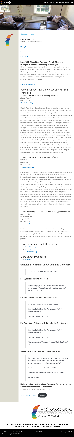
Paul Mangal (24, 52)
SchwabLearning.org (31, 247)
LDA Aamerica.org (31, 252)
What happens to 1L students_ (28, 395)
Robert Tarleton (25, 57)
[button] (9, 2)
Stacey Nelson (25, 47)
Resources (36, 427)
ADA (47, 424)
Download (42, 395)
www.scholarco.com (27, 167)
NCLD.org (28, 249)
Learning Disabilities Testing (33, 424)
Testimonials (47, 427)
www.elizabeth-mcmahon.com (30, 224)
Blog (28, 427)
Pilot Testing (16, 424)
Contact (57, 427)
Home (6, 2)
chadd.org (28, 259)
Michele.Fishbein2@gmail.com (30, 103)
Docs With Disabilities (27, 84)
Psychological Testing (59, 424)
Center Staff (19, 427)
